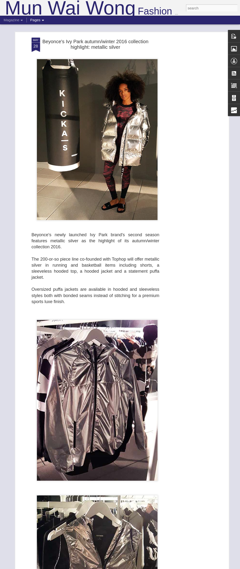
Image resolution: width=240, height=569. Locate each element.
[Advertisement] (186, 113)
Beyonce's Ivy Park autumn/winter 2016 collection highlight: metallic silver (95, 43)
